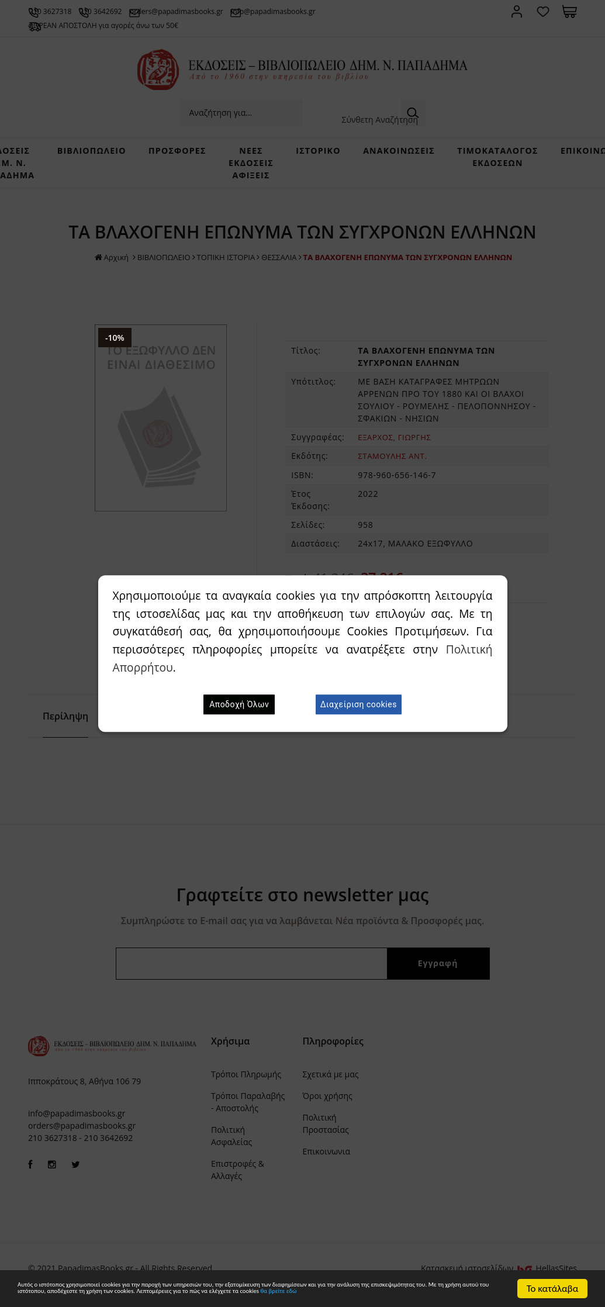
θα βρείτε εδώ (243, 1294)
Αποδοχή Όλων (239, 704)
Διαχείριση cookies (359, 704)
